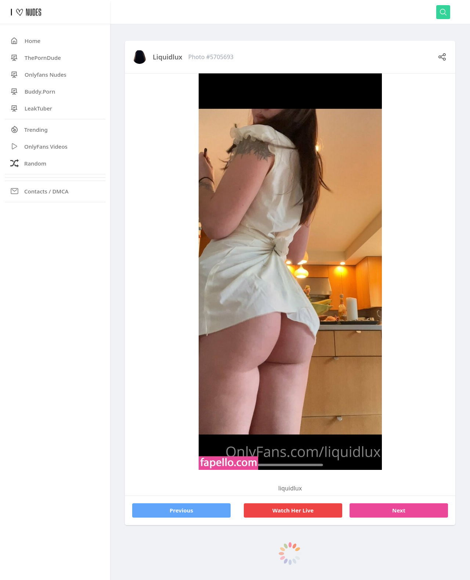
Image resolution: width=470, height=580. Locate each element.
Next (398, 510)
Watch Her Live (293, 510)
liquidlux (167, 56)
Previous (181, 510)
